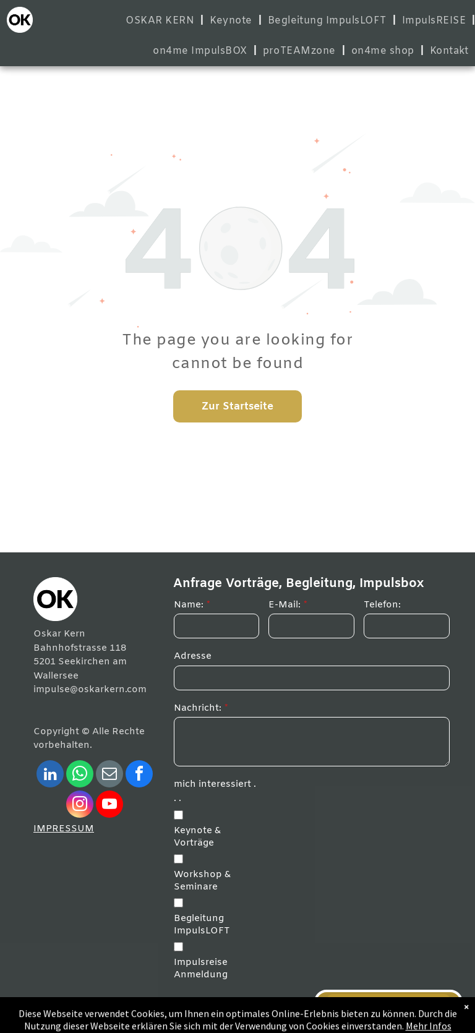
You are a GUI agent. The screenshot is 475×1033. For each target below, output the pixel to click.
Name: (188, 605)
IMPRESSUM (63, 829)
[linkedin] (50, 775)
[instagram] (79, 806)
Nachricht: (197, 708)
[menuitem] (161, 21)
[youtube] (109, 806)
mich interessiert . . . (215, 791)
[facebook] (139, 775)
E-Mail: (284, 605)
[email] (109, 775)
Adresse (193, 656)
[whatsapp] (79, 775)
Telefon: (382, 605)
